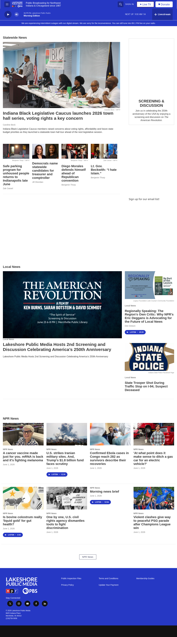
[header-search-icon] (120, 4)
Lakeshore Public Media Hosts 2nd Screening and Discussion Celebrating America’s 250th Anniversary (57, 347)
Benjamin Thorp (69, 185)
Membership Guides (145, 578)
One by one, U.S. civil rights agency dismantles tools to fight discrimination (65, 522)
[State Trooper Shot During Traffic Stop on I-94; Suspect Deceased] (149, 357)
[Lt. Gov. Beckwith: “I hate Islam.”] (104, 151)
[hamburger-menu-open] (7, 4)
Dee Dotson (130, 326)
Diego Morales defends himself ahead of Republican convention (74, 173)
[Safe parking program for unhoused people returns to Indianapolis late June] (16, 151)
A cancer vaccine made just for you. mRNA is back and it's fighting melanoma (23, 456)
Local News (8, 339)
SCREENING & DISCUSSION (151, 103)
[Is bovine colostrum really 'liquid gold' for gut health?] (23, 498)
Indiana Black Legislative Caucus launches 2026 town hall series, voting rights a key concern (58, 116)
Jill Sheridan (37, 182)
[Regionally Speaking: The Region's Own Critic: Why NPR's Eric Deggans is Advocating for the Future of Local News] (149, 285)
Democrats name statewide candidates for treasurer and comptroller (45, 171)
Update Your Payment (108, 585)
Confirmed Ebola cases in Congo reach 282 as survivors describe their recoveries (109, 458)
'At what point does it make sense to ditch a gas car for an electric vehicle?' (153, 458)
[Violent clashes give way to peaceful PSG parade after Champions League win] (154, 498)
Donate (165, 4)
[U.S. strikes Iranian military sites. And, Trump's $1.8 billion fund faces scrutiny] (66, 434)
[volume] (16, 14)
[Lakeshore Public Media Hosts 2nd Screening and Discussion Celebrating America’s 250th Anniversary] (62, 304)
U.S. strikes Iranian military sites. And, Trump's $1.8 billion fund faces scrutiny (65, 458)
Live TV (145, 4)
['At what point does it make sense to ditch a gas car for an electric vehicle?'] (154, 434)
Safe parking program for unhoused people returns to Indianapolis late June (16, 175)
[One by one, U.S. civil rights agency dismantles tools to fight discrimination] (66, 498)
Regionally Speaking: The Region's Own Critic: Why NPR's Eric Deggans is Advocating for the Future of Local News (149, 316)
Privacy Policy (67, 585)
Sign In (129, 4)
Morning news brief (104, 491)
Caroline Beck (9, 125)
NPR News (8, 449)
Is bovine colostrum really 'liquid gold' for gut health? (22, 520)
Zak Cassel (8, 188)
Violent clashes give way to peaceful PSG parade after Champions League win (152, 522)
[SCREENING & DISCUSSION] (151, 67)
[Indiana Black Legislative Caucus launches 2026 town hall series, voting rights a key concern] (61, 75)
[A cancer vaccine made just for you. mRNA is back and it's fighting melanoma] (23, 434)
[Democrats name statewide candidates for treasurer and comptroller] (45, 151)
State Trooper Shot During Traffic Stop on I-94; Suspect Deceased (146, 386)
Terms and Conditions (108, 578)
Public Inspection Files (71, 578)
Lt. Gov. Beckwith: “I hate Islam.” (104, 169)
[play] (8, 14)
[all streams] (162, 14)
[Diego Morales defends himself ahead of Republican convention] (75, 151)
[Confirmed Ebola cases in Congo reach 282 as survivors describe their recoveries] (110, 434)
